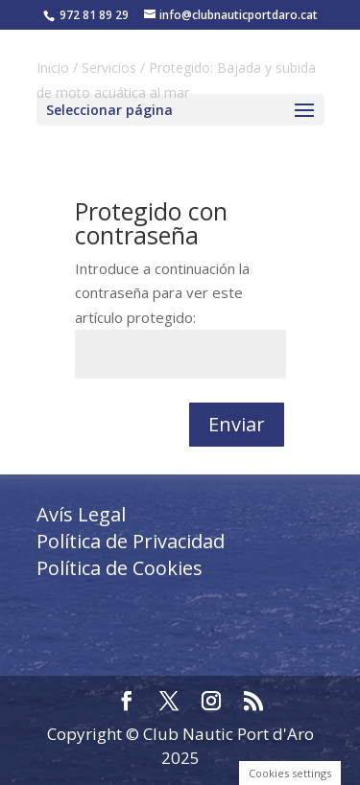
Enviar (236, 424)
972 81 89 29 (94, 15)
